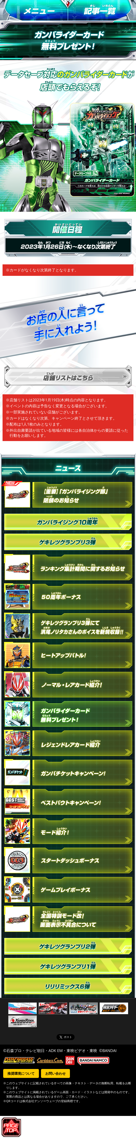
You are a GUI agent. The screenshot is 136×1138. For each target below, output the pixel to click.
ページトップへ (12, 1127)
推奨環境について (21, 1073)
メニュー (34, 10)
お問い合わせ (55, 1073)
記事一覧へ (102, 10)
